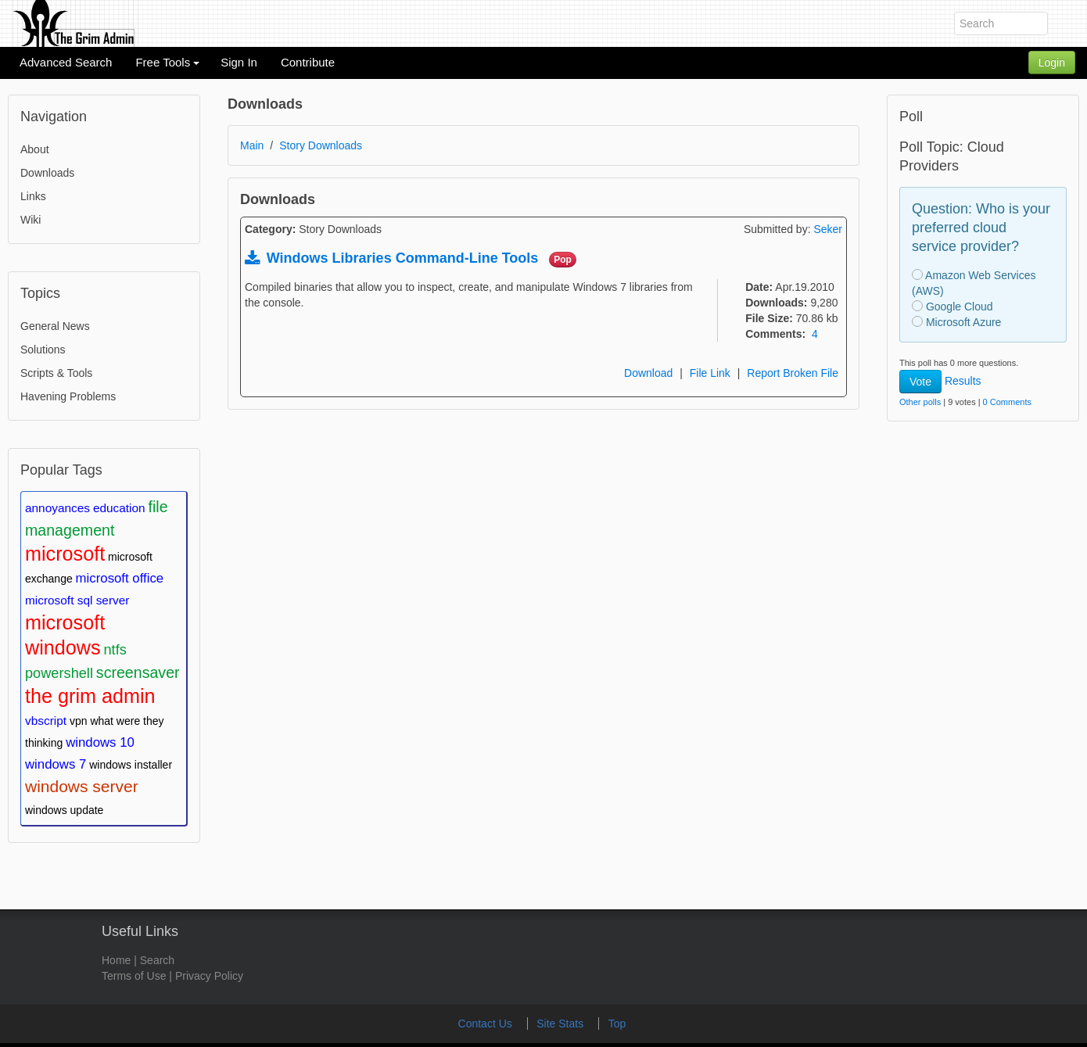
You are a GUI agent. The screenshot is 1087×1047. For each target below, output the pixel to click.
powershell (59, 673)
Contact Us (486, 1023)
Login (1052, 62)
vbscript (45, 720)
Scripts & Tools (56, 373)
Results (963, 381)
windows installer (130, 764)
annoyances (57, 508)
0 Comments (1007, 402)
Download (648, 373)
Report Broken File (792, 373)
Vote (920, 381)
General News (55, 326)
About (34, 149)
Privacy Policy (209, 976)
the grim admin (90, 696)
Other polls (920, 402)
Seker (827, 229)
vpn (79, 721)
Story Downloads (320, 145)
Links (33, 196)
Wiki (30, 219)
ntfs (114, 650)
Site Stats (561, 1023)
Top (617, 1023)
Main (252, 145)
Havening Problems (68, 396)
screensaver (138, 672)
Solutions (43, 349)
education (119, 508)
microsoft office (120, 578)
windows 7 (55, 764)
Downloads (47, 173)
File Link (710, 373)
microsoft (65, 554)
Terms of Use (134, 976)
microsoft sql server (77, 600)
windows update (64, 810)
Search (157, 960)
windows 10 (100, 742)
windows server (81, 786)
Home (116, 960)
